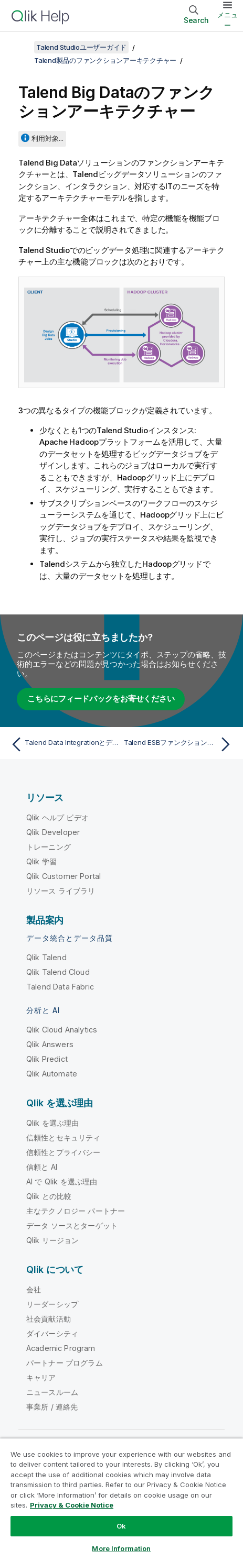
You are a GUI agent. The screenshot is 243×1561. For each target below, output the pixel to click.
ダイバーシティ (52, 1333)
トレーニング (48, 846)
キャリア (41, 1377)
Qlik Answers (49, 1044)
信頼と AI (41, 1166)
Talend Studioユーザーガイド (81, 47)
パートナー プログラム (64, 1362)
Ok (121, 1526)
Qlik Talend (46, 957)
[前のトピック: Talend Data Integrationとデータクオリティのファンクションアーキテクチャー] (63, 744)
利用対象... (47, 138)
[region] (121, 1499)
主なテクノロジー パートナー (75, 1210)
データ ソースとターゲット (72, 1225)
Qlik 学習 (41, 861)
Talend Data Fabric (60, 986)
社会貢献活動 (48, 1318)
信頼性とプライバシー (63, 1152)
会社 (33, 1289)
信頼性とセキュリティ (63, 1137)
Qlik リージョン (52, 1240)
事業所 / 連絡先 (52, 1406)
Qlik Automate (51, 1073)
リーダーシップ (52, 1304)
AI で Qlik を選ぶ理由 (61, 1181)
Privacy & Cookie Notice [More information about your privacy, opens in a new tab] (71, 1505)
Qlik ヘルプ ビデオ (57, 817)
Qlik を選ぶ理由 (52, 1122)
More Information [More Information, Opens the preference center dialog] (121, 1548)
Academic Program (61, 1348)
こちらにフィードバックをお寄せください (100, 698)
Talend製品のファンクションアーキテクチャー (105, 60)
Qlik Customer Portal (63, 876)
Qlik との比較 (48, 1196)
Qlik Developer (53, 832)
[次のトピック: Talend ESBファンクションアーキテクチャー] (179, 744)
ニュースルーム (52, 1392)
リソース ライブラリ (61, 890)
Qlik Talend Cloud (58, 972)
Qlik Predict (47, 1058)
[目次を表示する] (21, 47)
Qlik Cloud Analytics (61, 1029)
